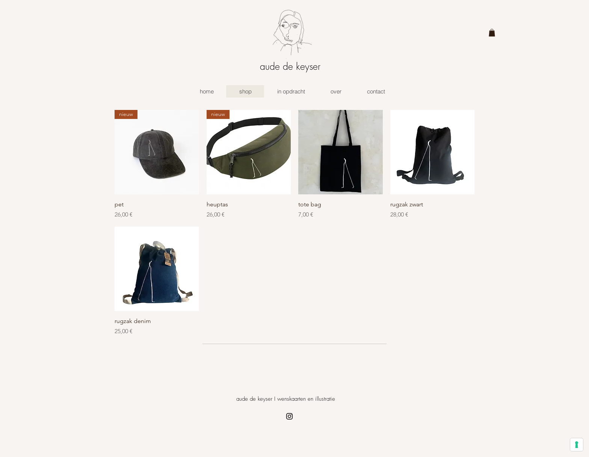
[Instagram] (289, 416)
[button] (492, 32)
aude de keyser (290, 66)
